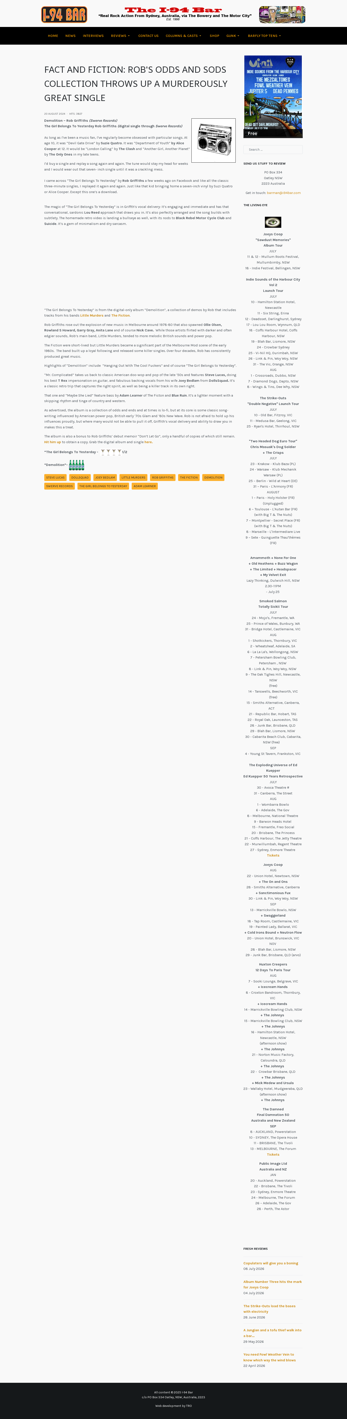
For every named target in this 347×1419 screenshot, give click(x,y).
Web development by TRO (173, 1406)
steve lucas (55, 477)
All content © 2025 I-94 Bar (173, 1392)
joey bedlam (105, 477)
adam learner (145, 486)
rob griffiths (163, 477)
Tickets (273, 855)
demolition (213, 477)
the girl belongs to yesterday (103, 486)
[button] (121, 36)
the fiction (189, 477)
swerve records (59, 486)
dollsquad (80, 477)
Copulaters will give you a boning (270, 1263)
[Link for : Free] (273, 96)
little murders (133, 477)
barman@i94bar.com (284, 193)
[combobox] (273, 149)
